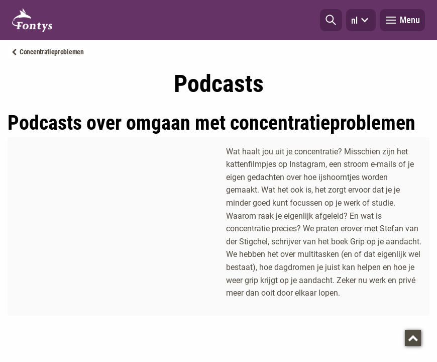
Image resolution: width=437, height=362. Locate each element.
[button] (331, 20)
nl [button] (361, 20)
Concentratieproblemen (52, 52)
